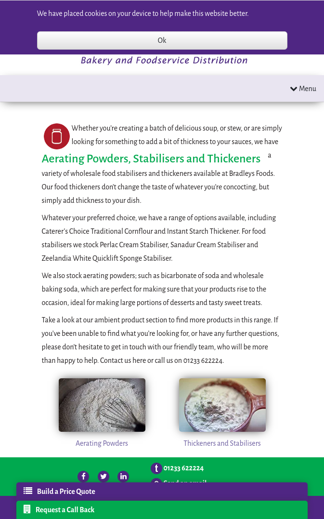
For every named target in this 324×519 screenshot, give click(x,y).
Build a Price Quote (59, 491)
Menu (303, 88)
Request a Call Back (59, 509)
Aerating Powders (102, 443)
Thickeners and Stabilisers (222, 443)
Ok (162, 40)
